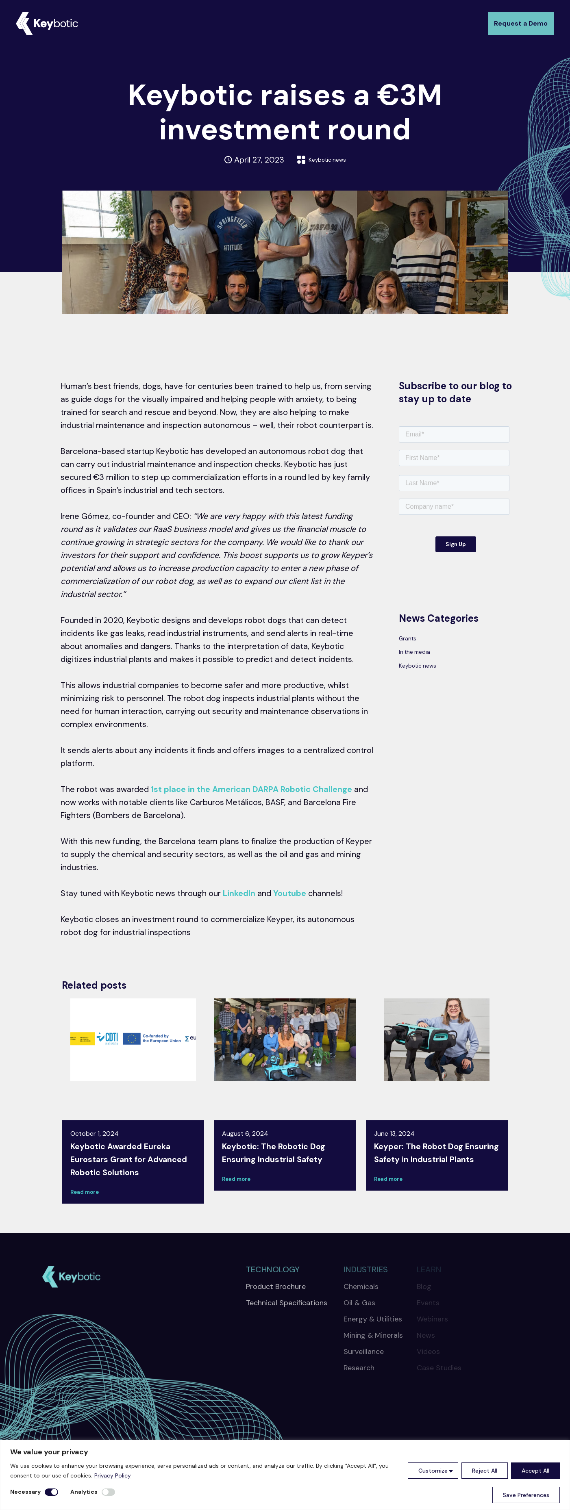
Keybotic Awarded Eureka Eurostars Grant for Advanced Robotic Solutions (131, 1165)
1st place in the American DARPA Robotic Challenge (251, 789)
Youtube (289, 893)
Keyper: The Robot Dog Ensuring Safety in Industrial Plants (427, 1158)
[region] (285, 1475)
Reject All (484, 1470)
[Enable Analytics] (108, 1492)
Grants (411, 639)
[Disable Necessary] (51, 1492)
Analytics (84, 1491)
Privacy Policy (112, 1475)
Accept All (535, 1470)
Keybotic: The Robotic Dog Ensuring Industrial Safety (283, 1152)
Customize (433, 1470)
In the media (422, 656)
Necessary (25, 1491)
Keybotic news (327, 159)
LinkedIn (239, 893)
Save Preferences (526, 1495)
